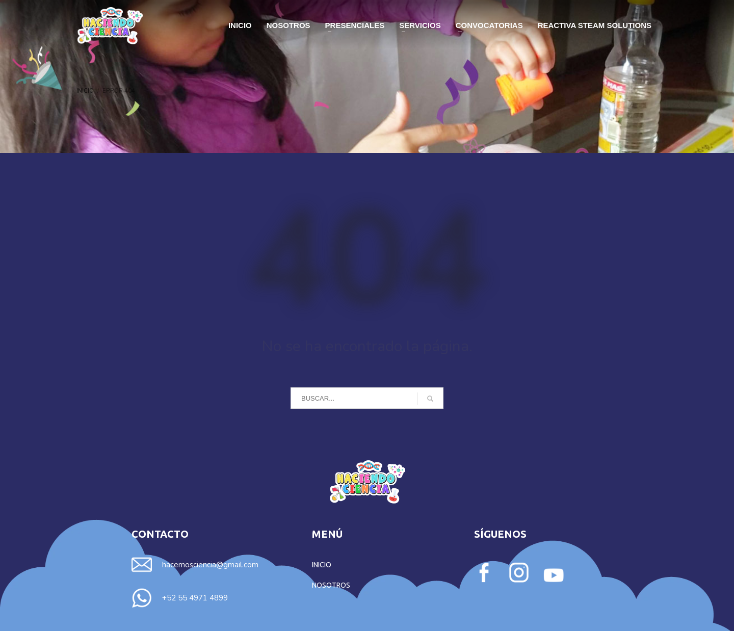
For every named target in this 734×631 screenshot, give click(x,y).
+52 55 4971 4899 (195, 598)
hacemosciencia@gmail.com (210, 565)
